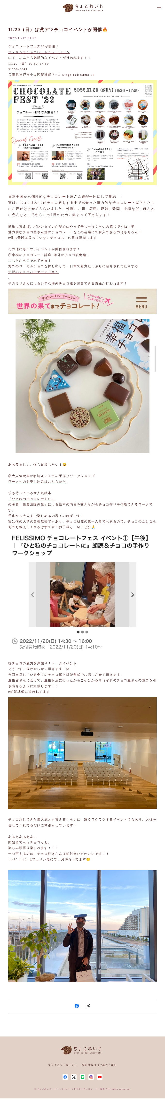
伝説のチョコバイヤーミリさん (33, 272)
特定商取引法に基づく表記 (99, 1065)
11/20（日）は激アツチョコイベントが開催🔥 (58, 29)
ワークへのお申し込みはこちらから (37, 481)
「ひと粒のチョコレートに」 (31, 499)
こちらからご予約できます (30, 260)
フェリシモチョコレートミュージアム (39, 52)
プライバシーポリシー (62, 1065)
